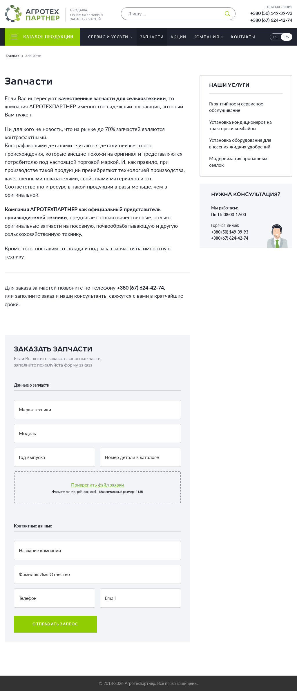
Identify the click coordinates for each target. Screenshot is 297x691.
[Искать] (227, 13)
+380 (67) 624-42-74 (271, 20)
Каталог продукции (42, 36)
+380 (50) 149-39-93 (271, 13)
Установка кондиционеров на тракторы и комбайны (240, 125)
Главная (12, 55)
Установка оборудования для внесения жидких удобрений (240, 143)
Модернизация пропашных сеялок (238, 161)
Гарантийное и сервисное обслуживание (236, 107)
